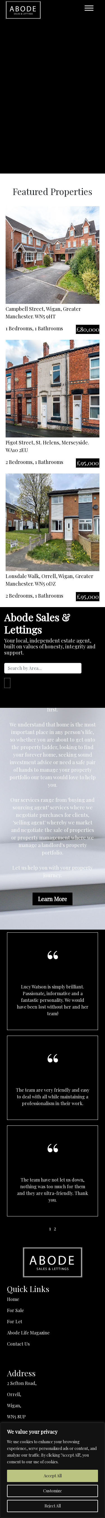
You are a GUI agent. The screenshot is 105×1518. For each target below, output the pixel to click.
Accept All (53, 1475)
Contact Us (18, 1344)
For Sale (15, 1310)
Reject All (53, 1506)
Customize (52, 1490)
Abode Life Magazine (28, 1333)
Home (13, 1299)
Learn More (52, 899)
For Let (14, 1321)
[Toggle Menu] (89, 8)
